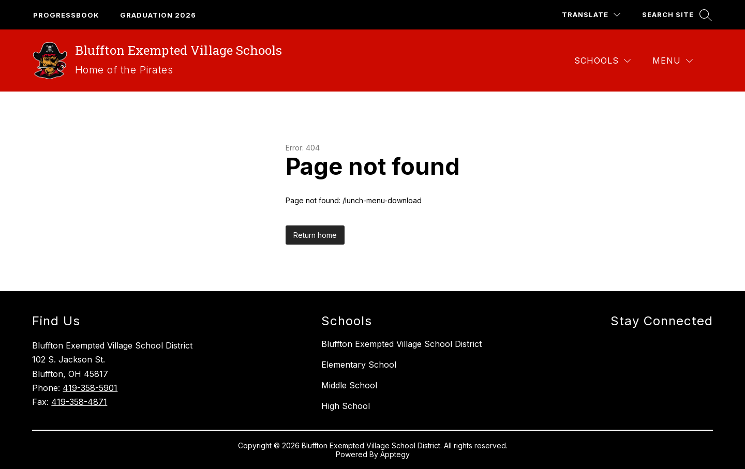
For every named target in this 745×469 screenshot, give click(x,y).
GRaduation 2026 (158, 15)
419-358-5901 (90, 388)
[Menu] (672, 60)
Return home (315, 235)
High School (345, 406)
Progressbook (66, 15)
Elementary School (358, 364)
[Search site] (675, 14)
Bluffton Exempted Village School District (401, 344)
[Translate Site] (591, 14)
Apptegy (395, 454)
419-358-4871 (79, 402)
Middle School (349, 385)
